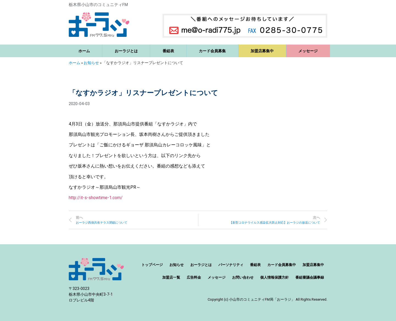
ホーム (84, 51)
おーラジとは (126, 51)
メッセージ (308, 51)
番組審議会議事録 (309, 277)
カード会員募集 (212, 51)
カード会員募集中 (281, 265)
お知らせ (91, 62)
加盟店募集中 (262, 51)
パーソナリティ (230, 265)
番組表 (168, 51)
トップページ (152, 265)
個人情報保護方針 (274, 277)
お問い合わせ (243, 277)
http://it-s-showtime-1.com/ (96, 197)
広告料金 (194, 277)
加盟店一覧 (171, 277)
